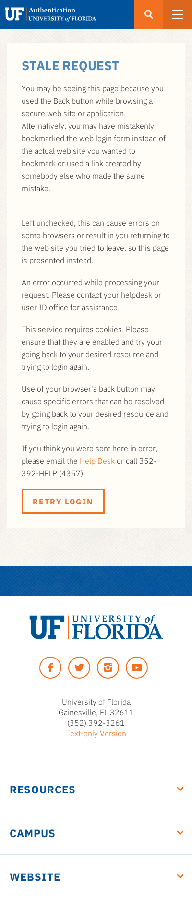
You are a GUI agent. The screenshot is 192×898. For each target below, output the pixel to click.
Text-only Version (96, 733)
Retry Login (63, 501)
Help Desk (97, 460)
